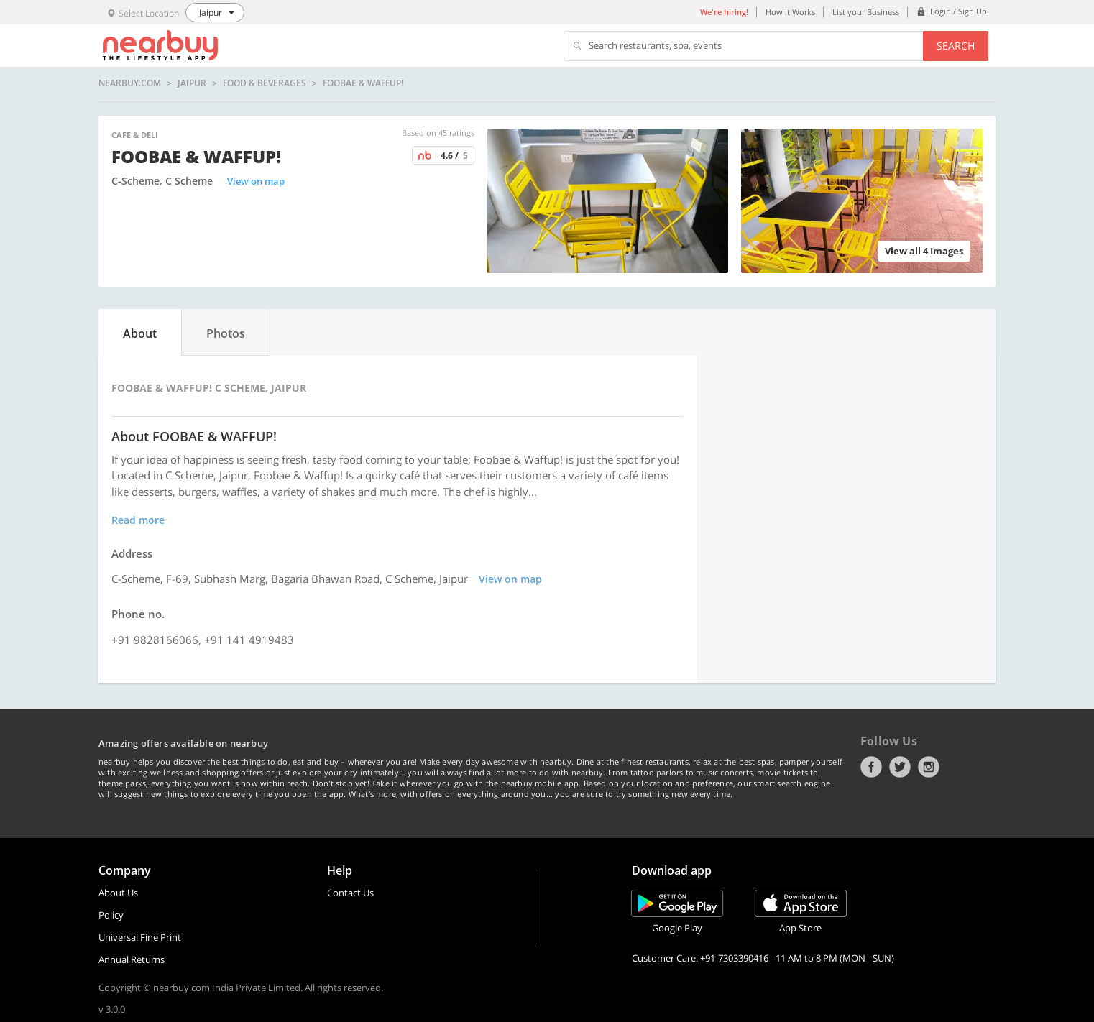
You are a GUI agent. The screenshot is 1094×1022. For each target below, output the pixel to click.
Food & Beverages (264, 83)
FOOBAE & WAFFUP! (363, 83)
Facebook (871, 767)
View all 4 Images (924, 250)
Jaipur (192, 83)
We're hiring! (724, 11)
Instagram (928, 767)
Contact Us (350, 892)
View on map (256, 181)
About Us (118, 892)
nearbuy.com (129, 83)
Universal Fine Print (139, 937)
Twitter (900, 767)
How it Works (790, 11)
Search (956, 45)
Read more (138, 520)
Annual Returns (131, 959)
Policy (111, 914)
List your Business (865, 11)
